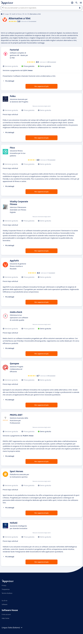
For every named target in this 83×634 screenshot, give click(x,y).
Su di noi (4, 600)
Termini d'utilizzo (7, 593)
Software (4, 604)
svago (7, 14)
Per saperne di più (41, 86)
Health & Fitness (16, 14)
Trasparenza (6, 589)
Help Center (5, 618)
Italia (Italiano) (15, 627)
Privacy (4, 585)
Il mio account (6, 614)
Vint (25, 14)
